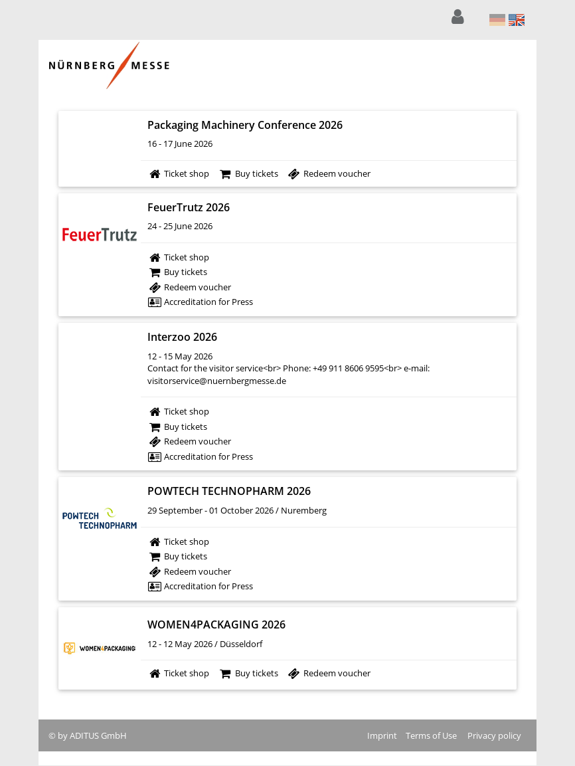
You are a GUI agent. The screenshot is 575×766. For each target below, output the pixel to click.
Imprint (382, 735)
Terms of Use (431, 735)
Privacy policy (494, 735)
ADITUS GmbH (98, 735)
